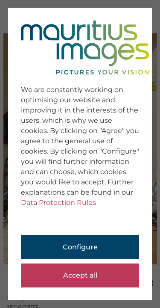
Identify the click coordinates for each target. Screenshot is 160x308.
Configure (80, 247)
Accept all (80, 275)
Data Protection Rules (58, 202)
